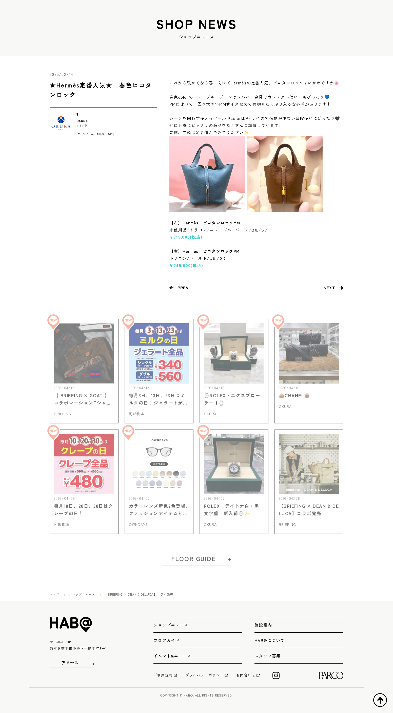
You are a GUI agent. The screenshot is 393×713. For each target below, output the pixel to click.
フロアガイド (166, 640)
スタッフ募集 (267, 656)
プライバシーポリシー (204, 675)
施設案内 (263, 625)
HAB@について (269, 640)
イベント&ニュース (172, 656)
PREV (183, 287)
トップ (55, 594)
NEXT (329, 287)
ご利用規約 (163, 675)
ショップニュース (82, 594)
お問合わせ (246, 675)
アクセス (70, 663)
